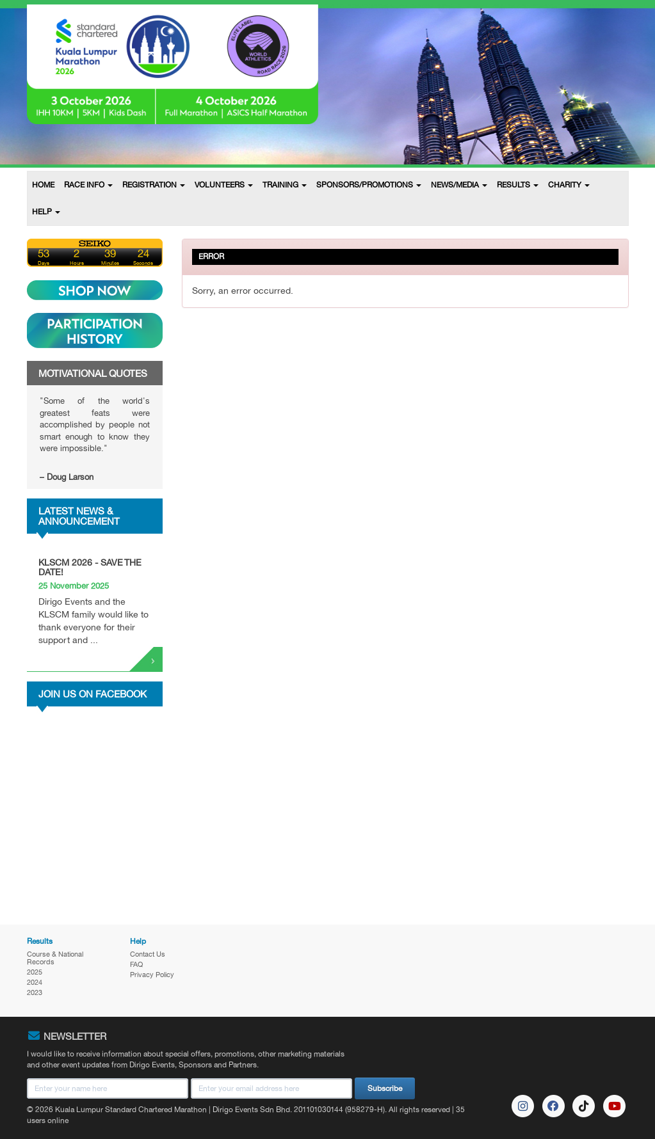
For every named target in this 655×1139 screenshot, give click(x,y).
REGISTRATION (153, 184)
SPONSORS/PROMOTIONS (368, 184)
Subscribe (385, 1088)
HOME (43, 184)
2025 (34, 972)
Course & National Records (55, 958)
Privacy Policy (152, 974)
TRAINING (285, 184)
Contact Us (147, 954)
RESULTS (517, 184)
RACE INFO (88, 184)
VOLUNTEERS (224, 184)
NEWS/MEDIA (459, 184)
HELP (46, 211)
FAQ (136, 964)
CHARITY (569, 184)
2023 (34, 992)
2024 (34, 982)
